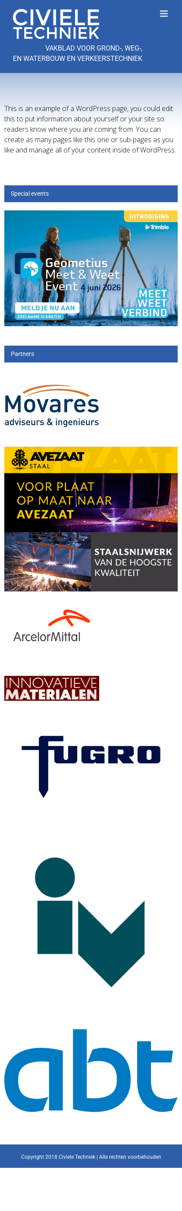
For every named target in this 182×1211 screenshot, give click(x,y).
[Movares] (51, 376)
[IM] (51, 672)
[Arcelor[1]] (51, 605)
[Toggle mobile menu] (164, 13)
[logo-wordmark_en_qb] (91, 723)
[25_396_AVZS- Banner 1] (91, 452)
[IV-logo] (91, 829)
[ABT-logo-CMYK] (91, 1034)
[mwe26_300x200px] (91, 215)
